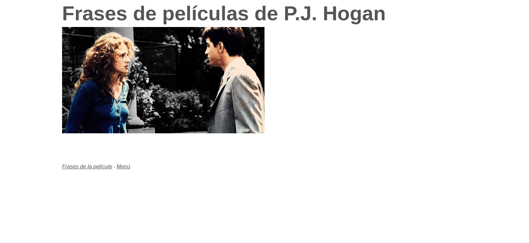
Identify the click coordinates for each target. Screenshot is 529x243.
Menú (123, 166)
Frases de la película (87, 166)
